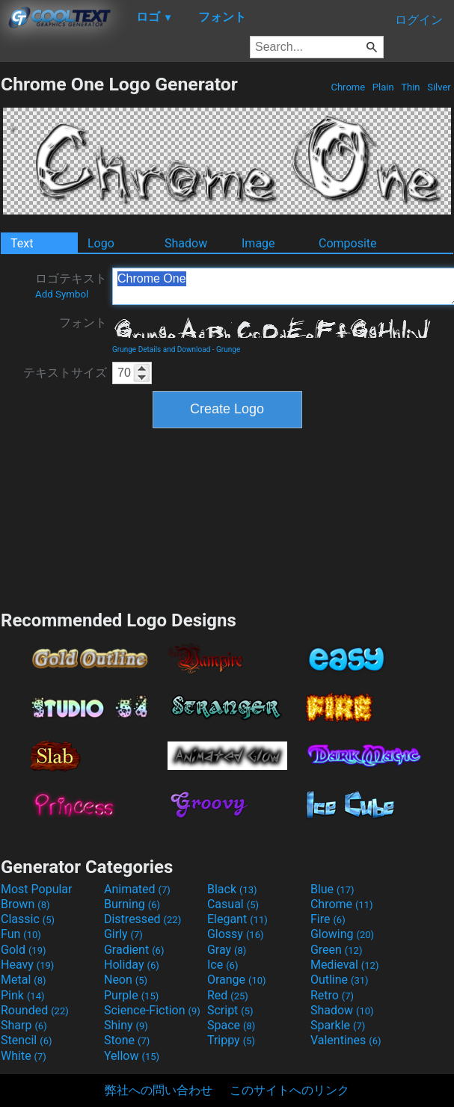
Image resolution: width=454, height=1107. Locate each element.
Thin (411, 87)
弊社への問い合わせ (158, 1090)
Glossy (235, 934)
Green (336, 950)
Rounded (35, 1010)
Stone (127, 1040)
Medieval (344, 965)
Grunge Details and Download (161, 349)
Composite (348, 243)
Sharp (24, 1025)
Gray (226, 950)
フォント (83, 322)
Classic (28, 919)
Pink (23, 995)
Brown (25, 904)
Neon (125, 979)
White (23, 1056)
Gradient (134, 950)
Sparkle (337, 1025)
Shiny (126, 1025)
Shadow (186, 243)
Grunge (228, 349)
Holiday (131, 965)
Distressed (142, 919)
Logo (101, 243)
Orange (236, 979)
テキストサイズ (65, 373)
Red (227, 995)
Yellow (131, 1056)
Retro (332, 995)
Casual (233, 904)
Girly (123, 934)
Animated (137, 889)
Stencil (26, 1040)
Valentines (345, 1040)
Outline (339, 979)
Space (231, 1025)
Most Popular (37, 889)
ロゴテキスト (71, 285)
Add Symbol (61, 294)
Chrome (347, 87)
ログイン (419, 20)
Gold (23, 950)
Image (258, 243)
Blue (332, 889)
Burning (132, 904)
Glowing (342, 934)
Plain (383, 87)
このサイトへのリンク (289, 1090)
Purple (131, 995)
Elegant (237, 919)
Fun (21, 934)
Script (230, 1010)
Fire (328, 919)
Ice (222, 965)
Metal (23, 979)
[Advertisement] (227, 517)
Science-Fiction (152, 1010)
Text (21, 243)
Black (232, 889)
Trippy (231, 1040)
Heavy (27, 965)
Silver (439, 87)
